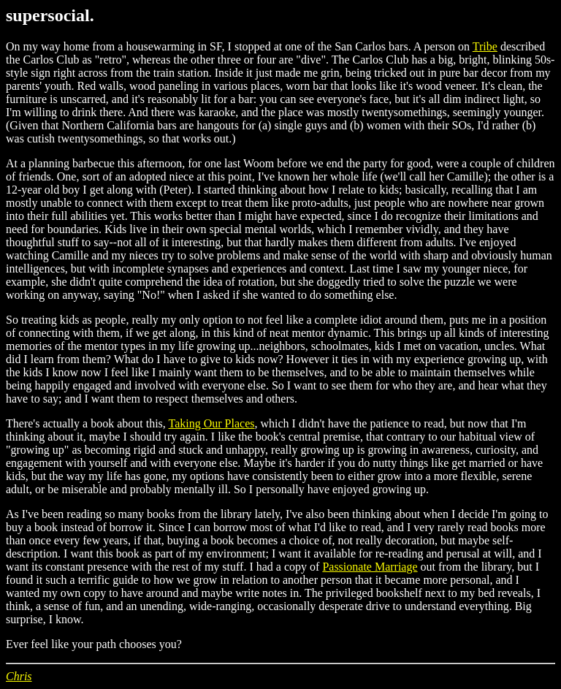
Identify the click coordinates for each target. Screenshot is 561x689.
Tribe (485, 46)
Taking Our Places (212, 423)
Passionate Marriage (369, 566)
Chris (19, 676)
